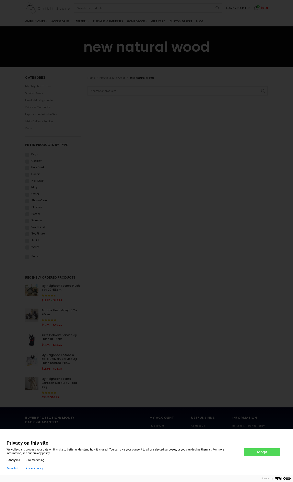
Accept (262, 452)
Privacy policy (34, 468)
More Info (13, 468)
